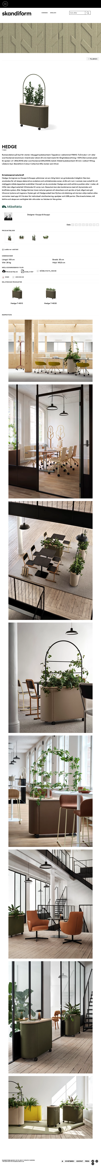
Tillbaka (92, 59)
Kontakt (79, 1161)
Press (87, 1161)
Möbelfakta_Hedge (46, 271)
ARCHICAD (18, 277)
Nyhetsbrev (69, 1161)
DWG (5, 277)
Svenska (45, 13)
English (53, 13)
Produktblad (10, 272)
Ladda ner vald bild (10, 249)
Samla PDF (27, 271)
